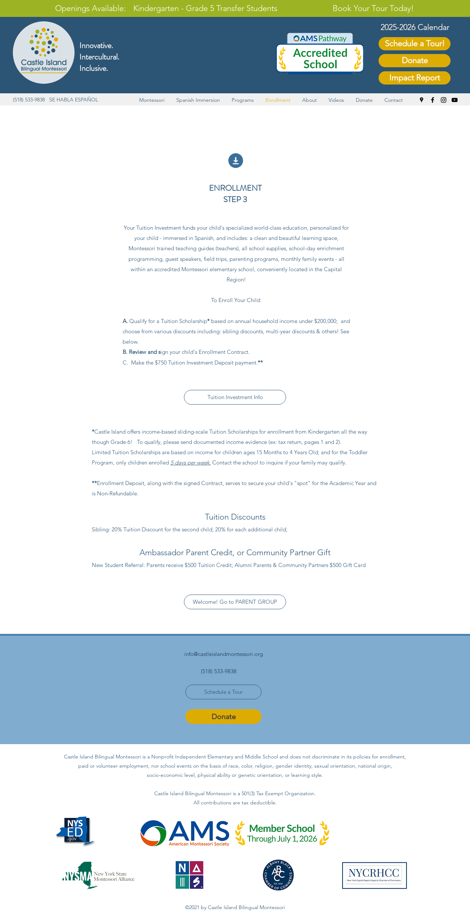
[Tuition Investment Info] (235, 397)
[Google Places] (421, 100)
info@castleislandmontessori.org (223, 653)
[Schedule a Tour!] (415, 43)
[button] (151, 99)
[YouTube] (454, 100)
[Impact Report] (415, 78)
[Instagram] (443, 100)
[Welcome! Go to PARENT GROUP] (235, 602)
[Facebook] (432, 100)
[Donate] (415, 60)
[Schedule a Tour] (223, 692)
